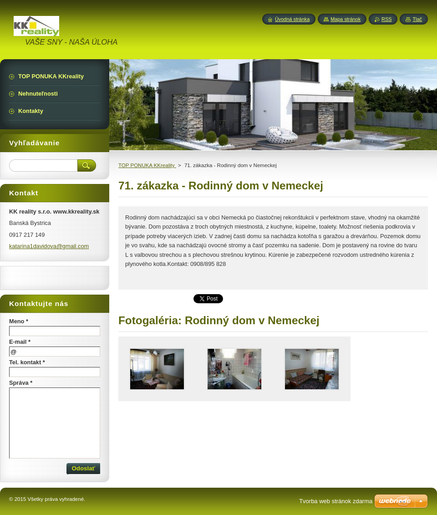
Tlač (417, 19)
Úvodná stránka (292, 19)
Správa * (20, 382)
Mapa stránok (345, 19)
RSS (386, 19)
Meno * (18, 321)
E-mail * (19, 341)
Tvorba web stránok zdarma (335, 501)
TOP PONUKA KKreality (147, 165)
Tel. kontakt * (27, 362)
